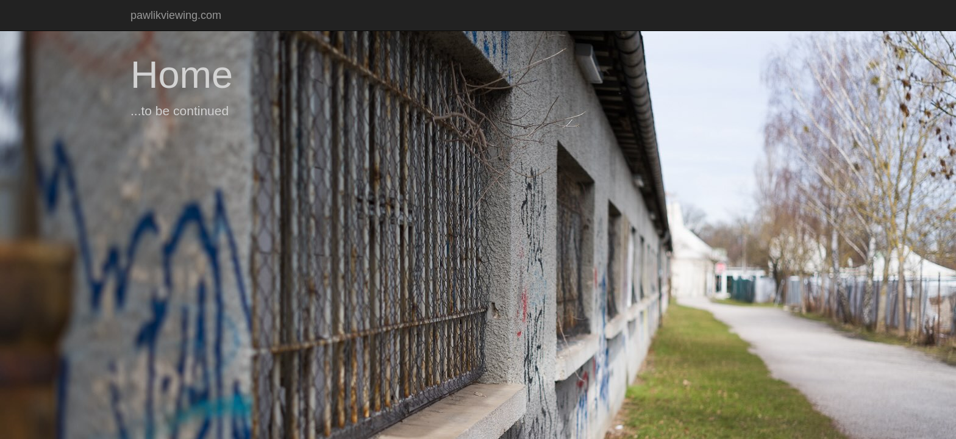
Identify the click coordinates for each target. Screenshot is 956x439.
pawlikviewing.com (175, 15)
